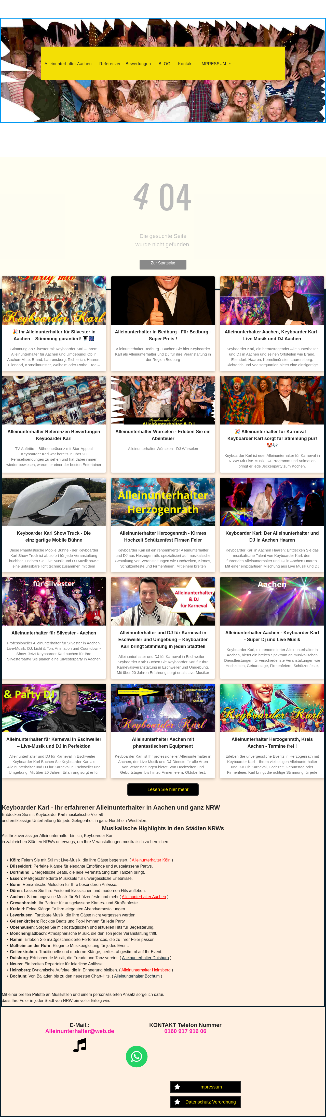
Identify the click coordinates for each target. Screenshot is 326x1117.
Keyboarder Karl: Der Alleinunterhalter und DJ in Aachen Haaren (272, 537)
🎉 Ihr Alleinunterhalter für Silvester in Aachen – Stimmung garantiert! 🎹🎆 (54, 335)
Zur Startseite (163, 263)
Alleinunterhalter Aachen (144, 897)
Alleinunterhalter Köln (151, 860)
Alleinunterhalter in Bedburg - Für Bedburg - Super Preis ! (163, 335)
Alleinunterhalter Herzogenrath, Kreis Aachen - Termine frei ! (272, 743)
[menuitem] (68, 64)
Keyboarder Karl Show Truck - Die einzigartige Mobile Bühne (54, 537)
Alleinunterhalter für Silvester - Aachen (53, 632)
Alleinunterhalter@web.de (79, 1031)
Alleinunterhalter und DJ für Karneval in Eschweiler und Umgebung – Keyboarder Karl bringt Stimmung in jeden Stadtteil (163, 639)
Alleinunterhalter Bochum (137, 976)
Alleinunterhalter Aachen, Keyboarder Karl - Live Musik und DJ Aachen (272, 335)
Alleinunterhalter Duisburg (145, 958)
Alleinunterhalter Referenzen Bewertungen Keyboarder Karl (53, 435)
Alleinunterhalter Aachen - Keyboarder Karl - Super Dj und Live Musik (272, 636)
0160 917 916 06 (185, 1031)
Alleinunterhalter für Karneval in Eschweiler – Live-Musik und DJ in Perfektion (53, 743)
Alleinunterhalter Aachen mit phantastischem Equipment (163, 743)
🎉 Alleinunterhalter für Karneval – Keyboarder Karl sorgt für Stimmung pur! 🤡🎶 (272, 438)
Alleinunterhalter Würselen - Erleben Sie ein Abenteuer (163, 435)
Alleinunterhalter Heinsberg (146, 970)
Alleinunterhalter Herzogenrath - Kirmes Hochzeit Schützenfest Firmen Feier (162, 537)
